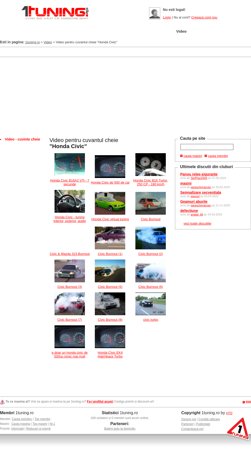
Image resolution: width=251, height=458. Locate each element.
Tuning (111, 31)
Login (167, 17)
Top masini (39, 424)
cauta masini (193, 156)
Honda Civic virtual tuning (110, 219)
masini (185, 183)
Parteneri (187, 424)
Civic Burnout (150, 219)
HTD (229, 413)
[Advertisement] (92, 51)
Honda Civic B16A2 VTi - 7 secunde (69, 182)
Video (181, 31)
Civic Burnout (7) (69, 320)
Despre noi (188, 419)
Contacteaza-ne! (192, 429)
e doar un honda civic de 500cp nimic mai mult (70, 354)
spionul (195, 196)
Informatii (17, 428)
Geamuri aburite (193, 202)
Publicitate (203, 424)
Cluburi (136, 31)
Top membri (42, 419)
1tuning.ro (32, 42)
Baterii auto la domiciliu (119, 428)
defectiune (189, 211)
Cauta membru (22, 419)
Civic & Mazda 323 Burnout (70, 254)
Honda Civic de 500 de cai (110, 182)
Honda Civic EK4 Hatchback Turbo (110, 354)
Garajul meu (56, 31)
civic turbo (150, 320)
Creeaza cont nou (204, 17)
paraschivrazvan (201, 187)
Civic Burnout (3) (69, 287)
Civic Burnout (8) (110, 320)
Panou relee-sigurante (199, 174)
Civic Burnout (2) (150, 254)
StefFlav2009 (199, 178)
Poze (160, 31)
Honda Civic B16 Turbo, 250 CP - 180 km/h (150, 182)
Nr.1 (52, 424)
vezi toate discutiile (197, 223)
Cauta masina (20, 424)
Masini (86, 31)
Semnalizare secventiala (200, 192)
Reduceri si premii (38, 428)
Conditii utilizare (209, 419)
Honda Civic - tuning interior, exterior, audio (69, 219)
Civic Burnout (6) (150, 287)
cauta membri (218, 156)
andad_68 (197, 214)
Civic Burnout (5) (110, 287)
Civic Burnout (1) (110, 254)
